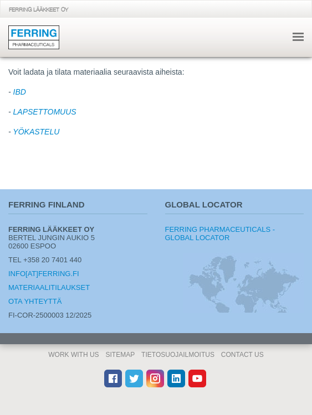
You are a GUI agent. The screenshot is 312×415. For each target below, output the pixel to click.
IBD (19, 91)
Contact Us (242, 355)
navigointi (298, 37)
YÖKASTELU (36, 131)
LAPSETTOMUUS (44, 111)
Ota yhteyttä (35, 301)
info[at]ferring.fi (43, 273)
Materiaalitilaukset (49, 287)
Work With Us (73, 355)
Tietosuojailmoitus (177, 355)
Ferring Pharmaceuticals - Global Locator (220, 233)
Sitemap (120, 355)
